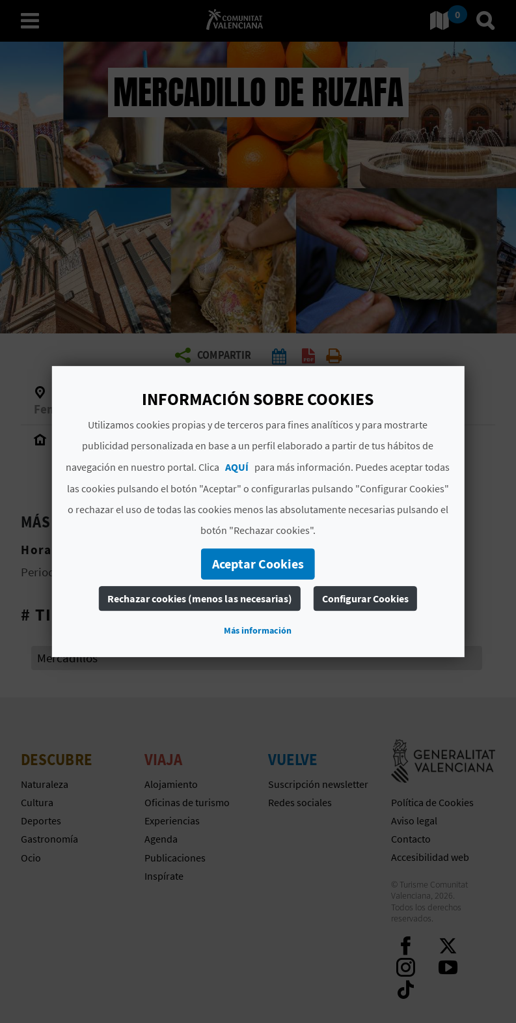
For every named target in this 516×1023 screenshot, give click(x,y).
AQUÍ (237, 466)
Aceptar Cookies (258, 563)
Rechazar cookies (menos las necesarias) (199, 598)
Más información (258, 630)
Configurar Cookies (365, 598)
